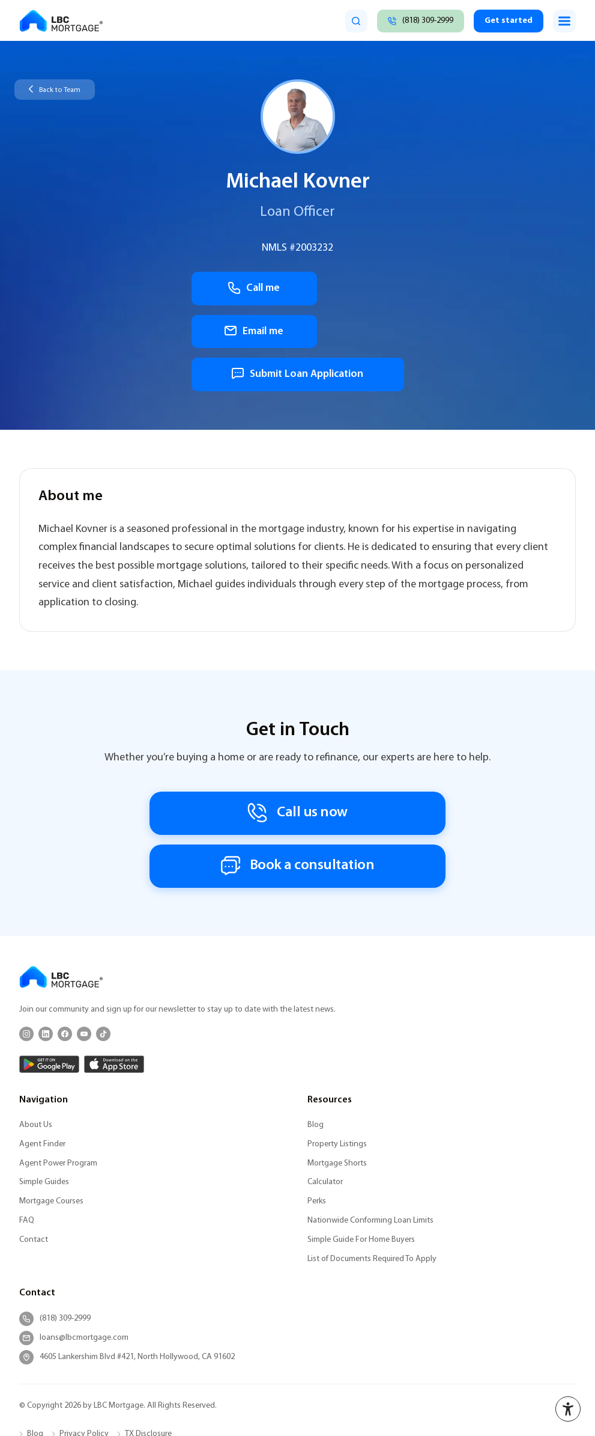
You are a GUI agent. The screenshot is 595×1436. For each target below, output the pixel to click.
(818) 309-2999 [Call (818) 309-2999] (55, 1225)
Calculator (325, 1089)
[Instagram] (26, 940)
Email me (353, 289)
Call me (242, 289)
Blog (315, 1031)
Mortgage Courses (51, 1108)
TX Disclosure (148, 1341)
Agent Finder (42, 1051)
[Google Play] (49, 971)
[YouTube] (84, 940)
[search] (351, 21)
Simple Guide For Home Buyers (361, 1146)
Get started (507, 20)
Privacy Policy (84, 1341)
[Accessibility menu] (568, 1409)
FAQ (26, 1127)
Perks (316, 1108)
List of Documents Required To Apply (371, 1165)
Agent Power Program (58, 1070)
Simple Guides (44, 1089)
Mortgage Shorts (337, 1070)
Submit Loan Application (298, 333)
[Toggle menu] (564, 21)
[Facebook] (65, 940)
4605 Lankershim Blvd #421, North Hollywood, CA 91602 (127, 1264)
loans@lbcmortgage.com (73, 1245)
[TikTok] (103, 940)
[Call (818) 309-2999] (417, 21)
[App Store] (114, 971)
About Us (35, 1031)
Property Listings (337, 1051)
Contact (33, 1146)
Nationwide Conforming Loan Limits (370, 1127)
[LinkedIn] (45, 940)
